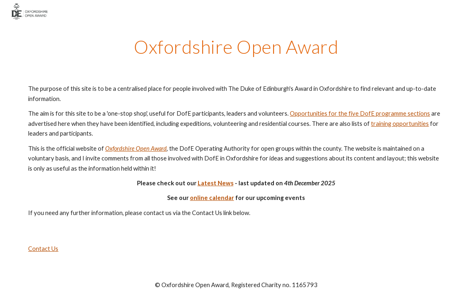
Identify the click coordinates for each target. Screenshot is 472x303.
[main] (236, 47)
